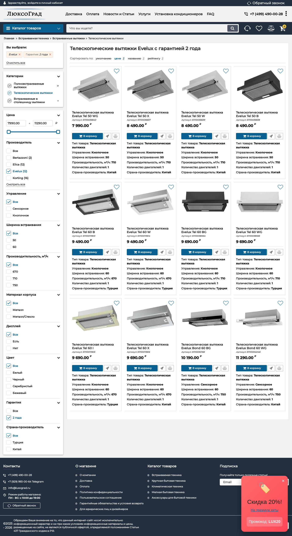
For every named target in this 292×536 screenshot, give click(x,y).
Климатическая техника (167, 486)
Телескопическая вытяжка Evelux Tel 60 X (150, 349)
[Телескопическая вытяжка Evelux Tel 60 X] (150, 323)
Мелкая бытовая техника (168, 492)
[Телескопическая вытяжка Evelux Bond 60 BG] (205, 323)
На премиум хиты (264, 510)
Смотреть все (15, 184)
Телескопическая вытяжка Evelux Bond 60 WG (259, 349)
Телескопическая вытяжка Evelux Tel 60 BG (205, 233)
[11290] (43, 123)
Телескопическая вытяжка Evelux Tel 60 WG (259, 233)
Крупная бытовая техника (169, 480)
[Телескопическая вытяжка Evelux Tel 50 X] (150, 91)
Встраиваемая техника (166, 475)
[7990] (16, 123)
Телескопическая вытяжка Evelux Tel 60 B (95, 233)
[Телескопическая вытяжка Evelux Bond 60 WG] (259, 323)
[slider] (9, 132)
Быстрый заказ (107, 137)
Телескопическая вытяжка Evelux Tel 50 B (259, 117)
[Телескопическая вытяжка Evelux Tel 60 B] (95, 207)
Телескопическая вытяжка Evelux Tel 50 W (205, 117)
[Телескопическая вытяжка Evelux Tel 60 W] (150, 207)
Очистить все (15, 62)
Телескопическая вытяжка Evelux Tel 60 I (95, 349)
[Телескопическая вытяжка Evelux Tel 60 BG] (205, 207)
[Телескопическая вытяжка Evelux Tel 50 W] (205, 91)
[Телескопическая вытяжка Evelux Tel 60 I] (95, 323)
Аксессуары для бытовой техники (174, 497)
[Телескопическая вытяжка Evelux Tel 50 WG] (95, 91)
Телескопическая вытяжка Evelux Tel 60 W (150, 233)
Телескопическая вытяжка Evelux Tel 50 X (150, 117)
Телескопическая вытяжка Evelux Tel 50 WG (95, 117)
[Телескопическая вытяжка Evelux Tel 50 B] (259, 91)
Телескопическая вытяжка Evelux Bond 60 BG (205, 349)
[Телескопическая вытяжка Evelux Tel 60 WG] (259, 207)
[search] (146, 28)
